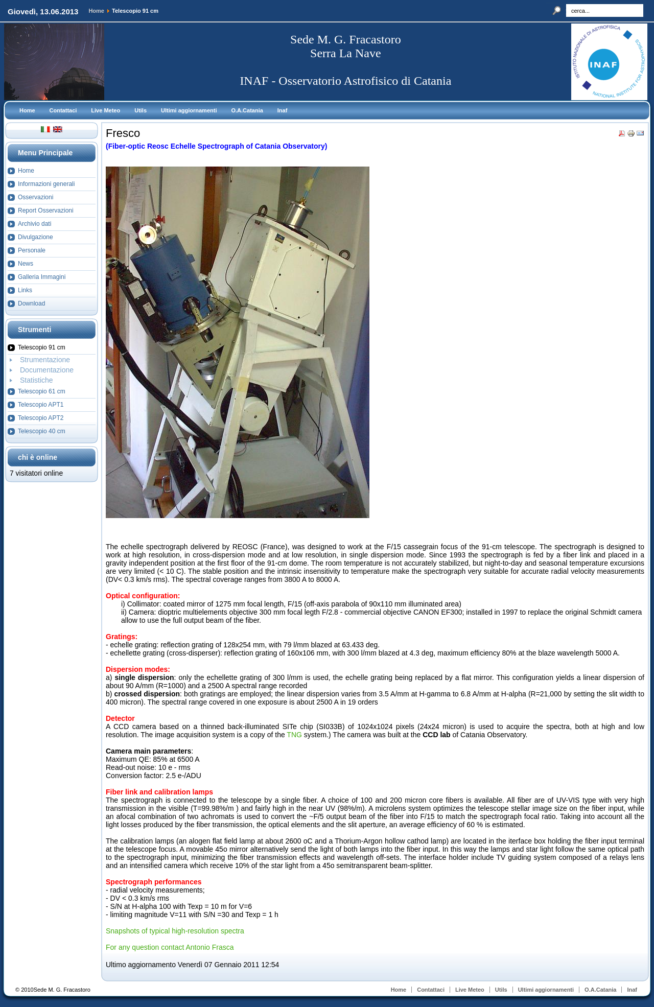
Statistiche (36, 380)
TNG (295, 735)
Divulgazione (35, 237)
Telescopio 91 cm (41, 347)
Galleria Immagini (41, 276)
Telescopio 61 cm (41, 391)
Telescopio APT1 (40, 404)
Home (96, 11)
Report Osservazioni (46, 210)
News (25, 263)
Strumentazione (45, 360)
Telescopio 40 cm (41, 431)
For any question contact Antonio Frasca (170, 947)
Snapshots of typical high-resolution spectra (175, 931)
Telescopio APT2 (40, 417)
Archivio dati (34, 223)
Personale (31, 250)
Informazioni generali (46, 184)
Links (25, 290)
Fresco (123, 133)
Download (31, 303)
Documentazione (47, 370)
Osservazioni (35, 197)
